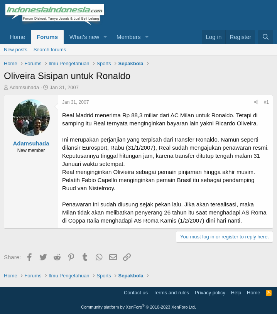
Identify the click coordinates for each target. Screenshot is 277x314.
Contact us (136, 292)
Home (17, 37)
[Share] (256, 102)
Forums (47, 37)
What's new (84, 37)
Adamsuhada (24, 87)
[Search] (265, 37)
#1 (266, 102)
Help (236, 292)
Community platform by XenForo (138, 307)
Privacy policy (210, 292)
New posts (15, 49)
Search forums (50, 49)
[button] (105, 37)
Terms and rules (171, 292)
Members (129, 37)
